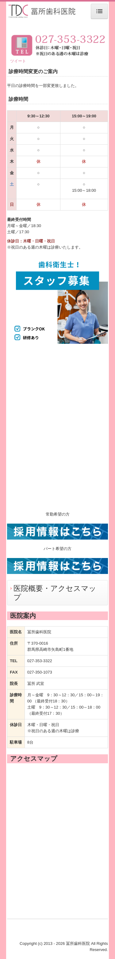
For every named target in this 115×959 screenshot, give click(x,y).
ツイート (18, 61)
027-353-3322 (39, 660)
